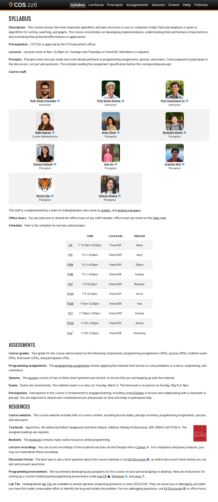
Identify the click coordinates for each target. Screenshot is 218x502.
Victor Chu (43, 195)
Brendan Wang (173, 132)
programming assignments (72, 365)
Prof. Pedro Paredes (43, 100)
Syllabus (78, 5)
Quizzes (158, 5)
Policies (201, 5)
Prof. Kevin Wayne (109, 100)
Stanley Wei (173, 164)
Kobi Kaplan (43, 132)
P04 (69, 333)
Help (187, 5)
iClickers (138, 393)
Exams (174, 5)
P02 (70, 284)
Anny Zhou (109, 132)
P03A (70, 323)
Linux (137, 476)
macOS (102, 476)
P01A (70, 264)
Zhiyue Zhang (108, 195)
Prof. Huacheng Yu (173, 100)
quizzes (33, 378)
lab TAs (47, 484)
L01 (70, 245)
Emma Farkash (43, 164)
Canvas (141, 447)
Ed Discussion (137, 459)
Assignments (137, 5)
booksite (35, 440)
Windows (118, 476)
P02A (70, 293)
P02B (70, 303)
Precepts (115, 5)
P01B (70, 274)
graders (106, 210)
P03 (70, 313)
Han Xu (109, 164)
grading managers (129, 210)
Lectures (96, 5)
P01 (70, 254)
